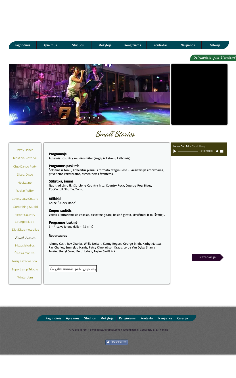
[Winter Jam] (25, 278)
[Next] (161, 94)
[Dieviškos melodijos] (25, 230)
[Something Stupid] (26, 207)
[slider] (222, 151)
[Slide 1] (80, 118)
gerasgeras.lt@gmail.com (105, 329)
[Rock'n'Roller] (25, 191)
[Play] (175, 151)
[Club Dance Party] (25, 167)
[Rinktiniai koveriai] (25, 158)
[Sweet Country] (25, 215)
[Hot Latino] (25, 183)
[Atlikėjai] (89, 118)
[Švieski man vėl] (25, 253)
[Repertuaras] (98, 118)
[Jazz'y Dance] (25, 150)
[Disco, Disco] (25, 175)
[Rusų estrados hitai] (25, 261)
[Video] (94, 118)
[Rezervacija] (207, 257)
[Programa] (84, 118)
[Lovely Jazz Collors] (25, 199)
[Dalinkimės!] (116, 342)
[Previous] (17, 94)
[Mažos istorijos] (25, 245)
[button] (73, 268)
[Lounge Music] (24, 222)
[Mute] (217, 151)
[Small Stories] (25, 238)
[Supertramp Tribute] (25, 269)
